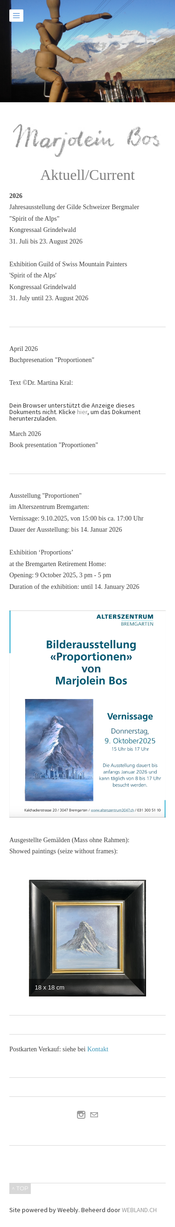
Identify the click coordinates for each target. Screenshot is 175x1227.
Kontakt (97, 1049)
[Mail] (94, 1115)
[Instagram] (81, 1115)
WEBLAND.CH (139, 1210)
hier (82, 412)
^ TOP (20, 1188)
